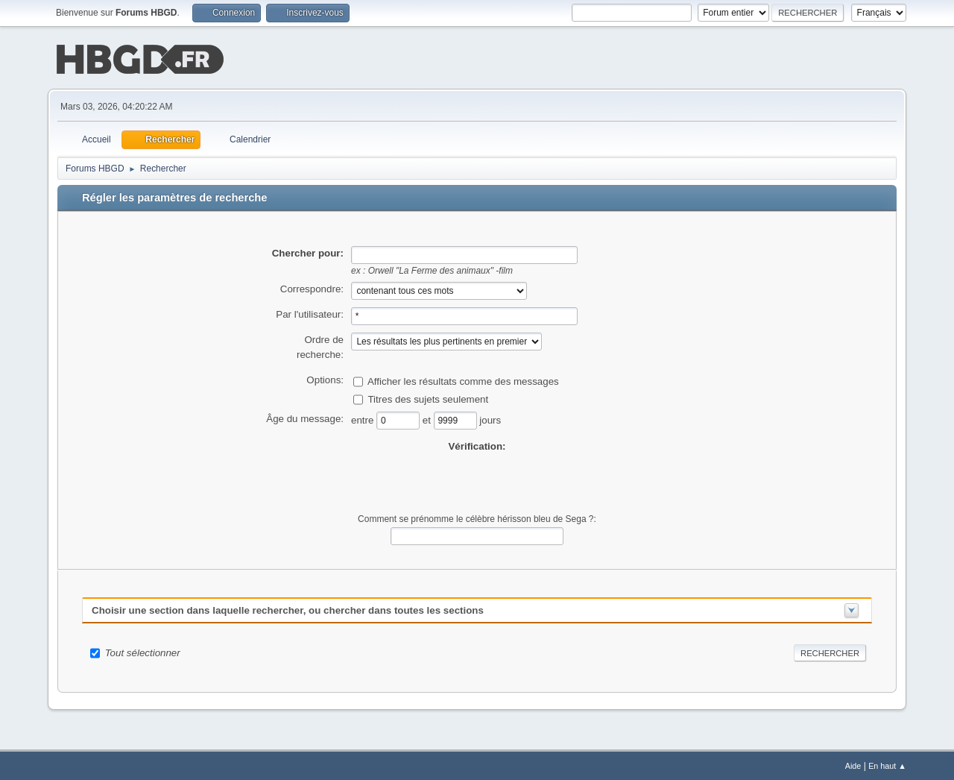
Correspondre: (312, 287)
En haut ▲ (887, 764)
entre (363, 418)
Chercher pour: (308, 251)
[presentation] (477, 482)
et (428, 418)
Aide (853, 764)
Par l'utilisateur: (310, 312)
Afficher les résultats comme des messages (463, 379)
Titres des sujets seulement (427, 397)
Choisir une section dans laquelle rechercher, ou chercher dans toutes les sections (288, 608)
